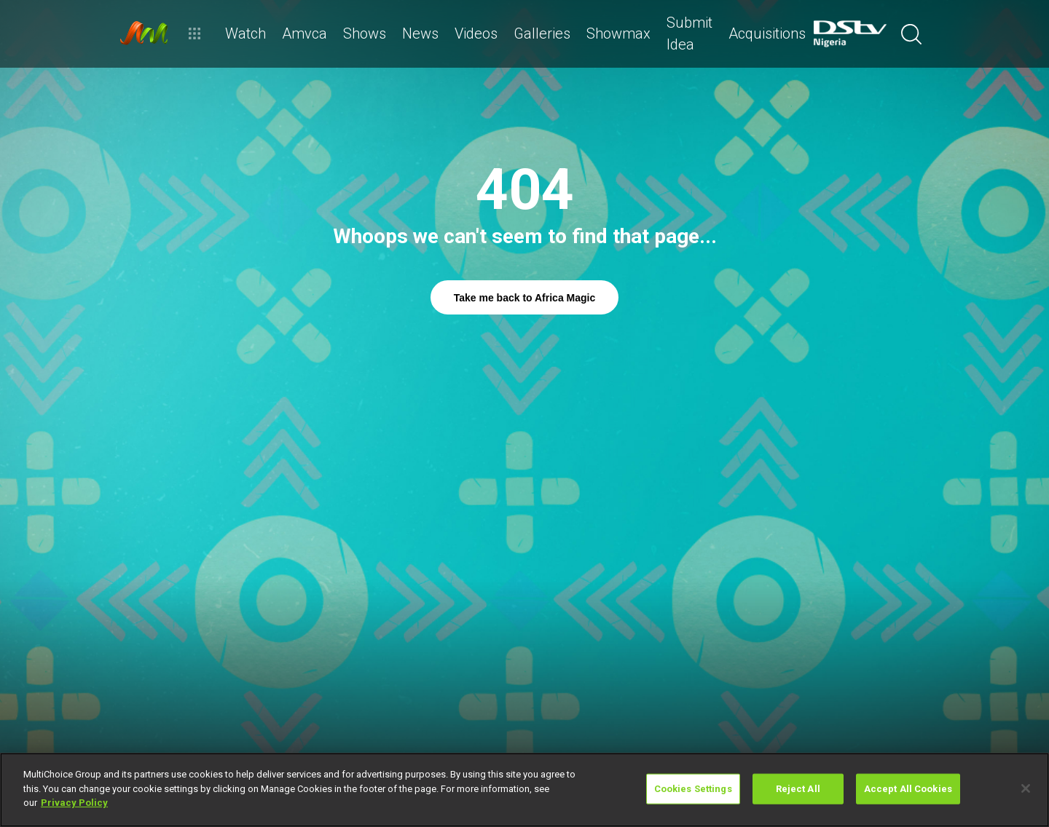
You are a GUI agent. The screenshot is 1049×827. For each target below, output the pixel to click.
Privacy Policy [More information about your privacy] (74, 802)
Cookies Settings (693, 788)
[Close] (1026, 788)
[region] (524, 790)
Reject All (798, 788)
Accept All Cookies (908, 788)
